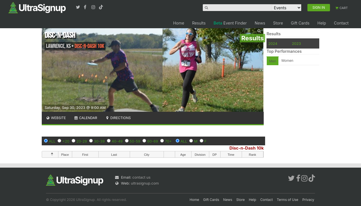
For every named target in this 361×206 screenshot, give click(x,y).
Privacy (308, 200)
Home (178, 23)
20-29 (81, 141)
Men (272, 61)
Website (56, 118)
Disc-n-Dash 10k (247, 148)
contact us (141, 177)
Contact (341, 23)
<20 (65, 141)
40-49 (117, 141)
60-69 (152, 141)
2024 (272, 43)
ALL (52, 141)
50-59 (135, 141)
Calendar (85, 118)
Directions (118, 118)
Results (199, 23)
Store (278, 23)
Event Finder (230, 23)
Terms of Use (287, 200)
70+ (168, 141)
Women (287, 60)
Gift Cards (300, 23)
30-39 (99, 141)
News (260, 23)
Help (321, 23)
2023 (296, 43)
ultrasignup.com (145, 183)
